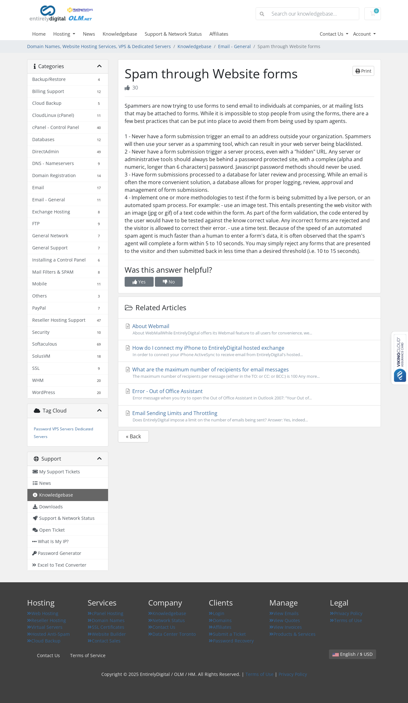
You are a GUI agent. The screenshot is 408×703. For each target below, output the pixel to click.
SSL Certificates (106, 627)
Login (216, 613)
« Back (133, 436)
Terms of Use (346, 620)
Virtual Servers (44, 627)
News (89, 34)
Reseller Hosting (46, 620)
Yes (139, 282)
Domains (220, 620)
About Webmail (249, 329)
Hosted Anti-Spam (48, 634)
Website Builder (107, 634)
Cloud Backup (44, 641)
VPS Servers (63, 429)
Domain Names (106, 620)
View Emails (284, 613)
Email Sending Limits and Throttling (249, 416)
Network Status (166, 620)
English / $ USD (352, 654)
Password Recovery (231, 641)
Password (42, 429)
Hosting (62, 34)
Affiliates (218, 34)
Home (39, 34)
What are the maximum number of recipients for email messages (249, 372)
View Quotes (284, 620)
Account (362, 34)
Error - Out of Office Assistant (249, 394)
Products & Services (292, 634)
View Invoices (285, 627)
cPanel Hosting (105, 613)
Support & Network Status (173, 34)
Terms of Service (88, 655)
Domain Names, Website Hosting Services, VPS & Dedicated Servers (99, 46)
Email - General (234, 46)
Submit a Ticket (227, 634)
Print (363, 71)
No (169, 282)
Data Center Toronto (172, 634)
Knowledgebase (120, 34)
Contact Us (332, 34)
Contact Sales (104, 641)
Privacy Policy (346, 613)
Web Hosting (42, 613)
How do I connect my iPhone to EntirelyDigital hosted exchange (249, 351)
